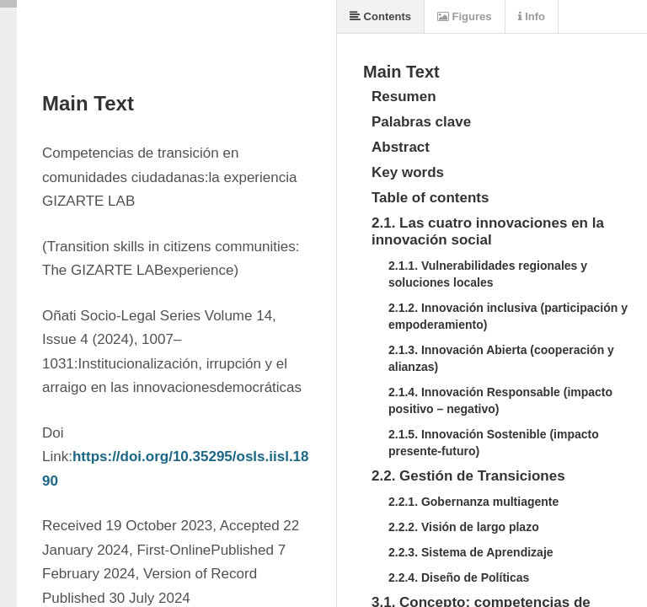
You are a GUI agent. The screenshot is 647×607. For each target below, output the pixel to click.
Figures (464, 16)
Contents (380, 16)
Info (531, 16)
